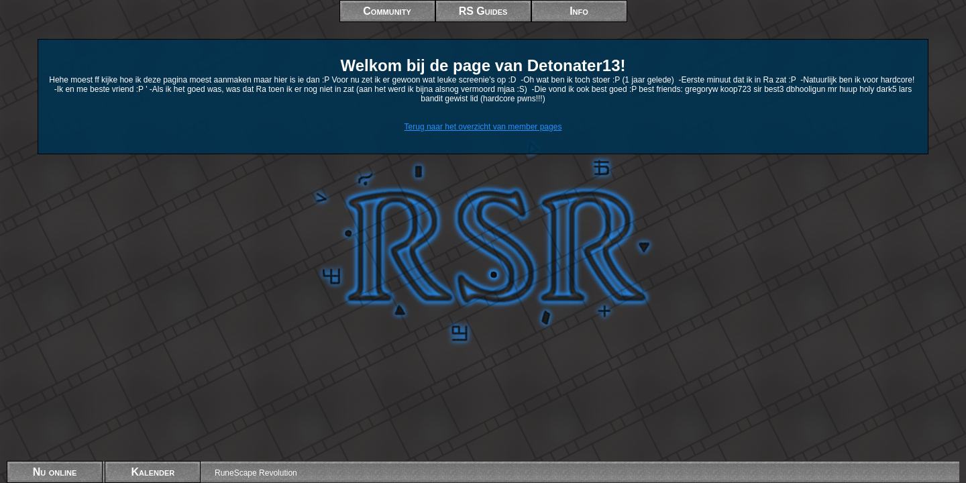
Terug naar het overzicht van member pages (483, 126)
